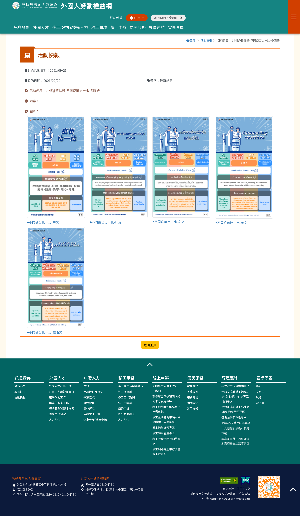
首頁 (190, 40)
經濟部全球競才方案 (61, 408)
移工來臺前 (125, 391)
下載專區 (192, 391)
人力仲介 (54, 419)
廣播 (259, 397)
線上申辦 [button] (118, 27)
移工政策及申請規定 (130, 386)
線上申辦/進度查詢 (95, 419)
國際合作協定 (57, 414)
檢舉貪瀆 (244, 493)
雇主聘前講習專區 (163, 427)
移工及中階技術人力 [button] (70, 27)
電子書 (260, 403)
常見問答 (192, 386)
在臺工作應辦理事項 (61, 391)
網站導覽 (116, 17)
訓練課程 (89, 403)
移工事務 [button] (99, 27)
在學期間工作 (57, 397)
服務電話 (192, 397)
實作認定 (89, 408)
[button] (150, 364)
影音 (259, 386)
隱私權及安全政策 (201, 493)
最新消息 (20, 386)
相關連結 (192, 403)
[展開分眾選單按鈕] (294, 17)
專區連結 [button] (157, 27)
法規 (86, 386)
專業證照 (89, 397)
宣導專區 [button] (176, 27)
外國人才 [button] (41, 27)
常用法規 (192, 408)
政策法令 (20, 391)
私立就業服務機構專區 (235, 386)
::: (21, 40)
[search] (165, 18)
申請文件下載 (91, 414)
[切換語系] (136, 18)
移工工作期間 (126, 397)
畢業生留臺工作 (59, 403)
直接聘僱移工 (126, 414)
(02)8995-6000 (25, 489)
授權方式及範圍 (225, 493)
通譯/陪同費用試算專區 (235, 423)
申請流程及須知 (93, 391)
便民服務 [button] (138, 27)
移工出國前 (125, 403)
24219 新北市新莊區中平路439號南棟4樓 (41, 484)
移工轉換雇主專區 (163, 433)
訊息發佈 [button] (22, 27)
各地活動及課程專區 (234, 417)
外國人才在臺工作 (60, 386)
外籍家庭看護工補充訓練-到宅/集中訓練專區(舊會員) (235, 396)
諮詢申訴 (123, 408)
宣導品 (260, 391)
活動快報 (206, 40)
